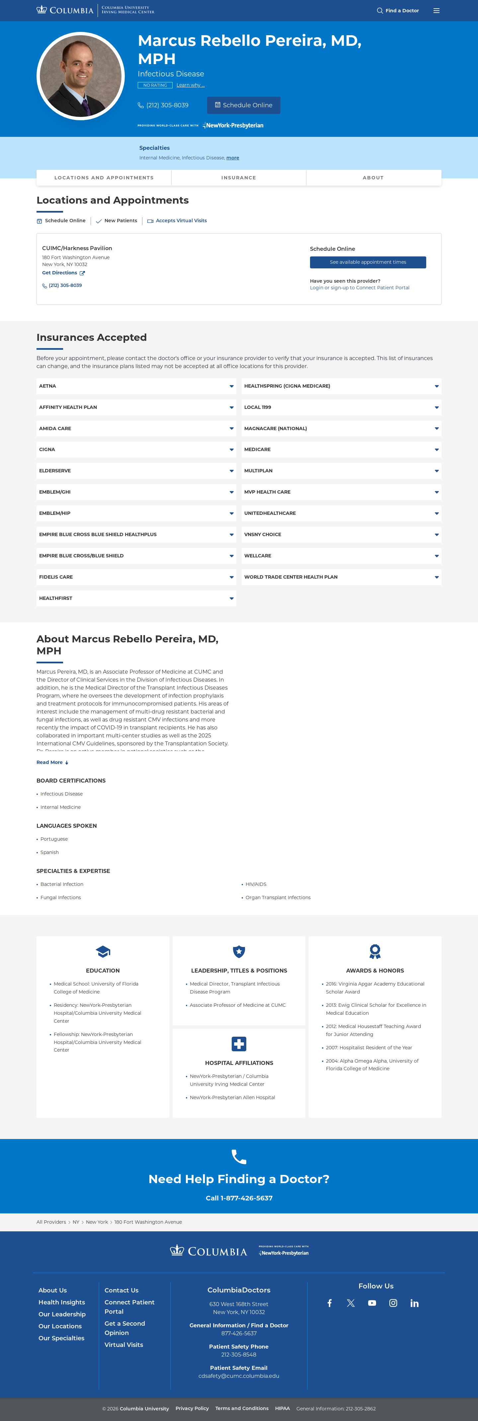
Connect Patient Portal (130, 1307)
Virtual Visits (124, 1345)
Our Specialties (61, 1339)
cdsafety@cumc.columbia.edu (239, 1376)
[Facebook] (329, 1303)
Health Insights (62, 1303)
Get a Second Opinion (125, 1329)
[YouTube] (372, 1303)
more (232, 157)
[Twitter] (351, 1303)
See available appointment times (368, 262)
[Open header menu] (436, 10)
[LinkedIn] (414, 1303)
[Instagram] (393, 1303)
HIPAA (282, 1408)
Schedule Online (244, 105)
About (373, 178)
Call (239, 1198)
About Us (53, 1291)
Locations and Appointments (104, 178)
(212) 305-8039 (167, 105)
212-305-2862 (361, 1409)
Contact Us (121, 1291)
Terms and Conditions (242, 1408)
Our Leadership (62, 1315)
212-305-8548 (238, 1355)
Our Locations (60, 1327)
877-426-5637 (239, 1333)
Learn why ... (191, 85)
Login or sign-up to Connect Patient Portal (360, 288)
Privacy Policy (192, 1408)
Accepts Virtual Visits (181, 221)
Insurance (238, 178)
